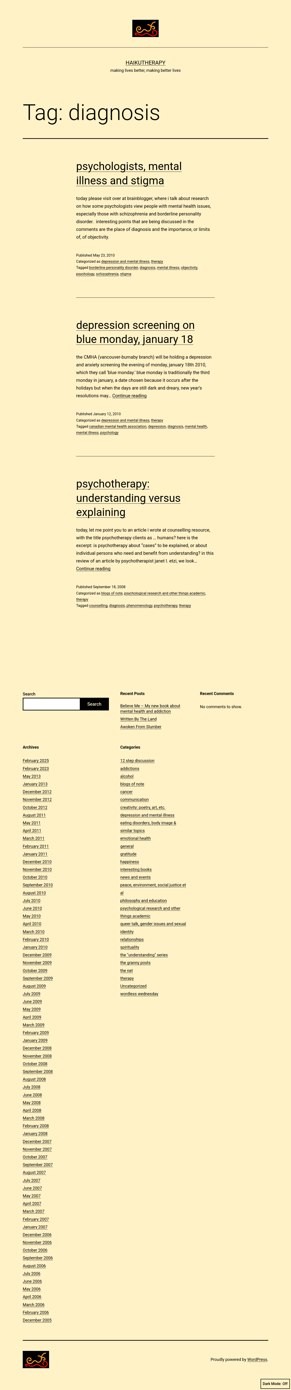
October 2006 (35, 1250)
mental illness (168, 267)
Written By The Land (138, 719)
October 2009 (35, 970)
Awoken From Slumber (140, 726)
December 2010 (37, 861)
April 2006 (32, 1296)
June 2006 (32, 1281)
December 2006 (37, 1234)
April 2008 (32, 1110)
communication (134, 799)
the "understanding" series (144, 954)
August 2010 (34, 892)
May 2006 (32, 1289)
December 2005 (37, 1320)
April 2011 (32, 830)
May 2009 (32, 1009)
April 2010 (32, 923)
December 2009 (37, 954)
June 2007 (32, 1188)
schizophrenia (107, 274)
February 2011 (36, 846)
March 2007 (34, 1211)
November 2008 (37, 1056)
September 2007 (38, 1164)
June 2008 (32, 1094)
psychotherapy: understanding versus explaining (128, 498)
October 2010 (35, 877)
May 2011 (32, 822)
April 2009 (32, 1017)
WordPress (257, 1359)
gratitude (128, 854)
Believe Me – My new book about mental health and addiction (150, 708)
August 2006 (34, 1265)
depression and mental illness (125, 261)
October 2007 (35, 1157)
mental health (196, 426)
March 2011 (34, 838)
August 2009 (34, 986)
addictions (129, 768)
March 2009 (34, 1024)
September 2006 (38, 1257)
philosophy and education (143, 900)
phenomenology (139, 605)
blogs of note (112, 593)
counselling (98, 605)
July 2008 (31, 1087)
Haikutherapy (145, 63)
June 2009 (32, 1001)
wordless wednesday (139, 993)
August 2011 (34, 815)
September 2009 (38, 978)
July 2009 (31, 993)
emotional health (135, 838)
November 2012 (37, 799)
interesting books (136, 869)
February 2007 (36, 1219)
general (127, 846)
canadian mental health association (118, 426)
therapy (157, 261)
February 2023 (36, 768)
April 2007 (32, 1203)
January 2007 (35, 1227)
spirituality (129, 947)
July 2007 (31, 1180)
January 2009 (35, 1040)
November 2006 (37, 1242)
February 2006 (36, 1312)
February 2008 (36, 1125)
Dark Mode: (275, 1384)
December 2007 (37, 1141)
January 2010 (35, 947)
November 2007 (37, 1149)
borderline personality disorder (113, 267)
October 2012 (35, 807)
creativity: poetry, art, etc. (143, 807)
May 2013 (32, 776)
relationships (132, 939)
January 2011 (35, 854)
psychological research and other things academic (164, 593)
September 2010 (38, 884)
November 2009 (37, 962)
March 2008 (34, 1118)
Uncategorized (133, 986)
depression (157, 426)
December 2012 (37, 791)
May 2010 (32, 916)
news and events (135, 877)
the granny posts (135, 962)
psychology (85, 274)
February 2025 (36, 760)
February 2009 (36, 1032)
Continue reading (129, 395)
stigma (125, 274)
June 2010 (32, 908)
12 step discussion (137, 760)
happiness (129, 861)
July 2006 (31, 1273)
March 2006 (34, 1304)
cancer (126, 791)
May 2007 (32, 1195)
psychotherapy (165, 605)
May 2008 (32, 1102)
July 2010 (31, 900)
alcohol (126, 776)
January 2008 (35, 1133)
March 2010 (34, 931)
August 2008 (34, 1079)
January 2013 (35, 784)
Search (29, 694)
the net (126, 970)
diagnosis (147, 267)
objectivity (189, 267)
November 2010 (37, 869)
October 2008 (35, 1063)
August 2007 (34, 1172)
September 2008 (38, 1071)
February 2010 (36, 939)
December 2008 (37, 1048)
